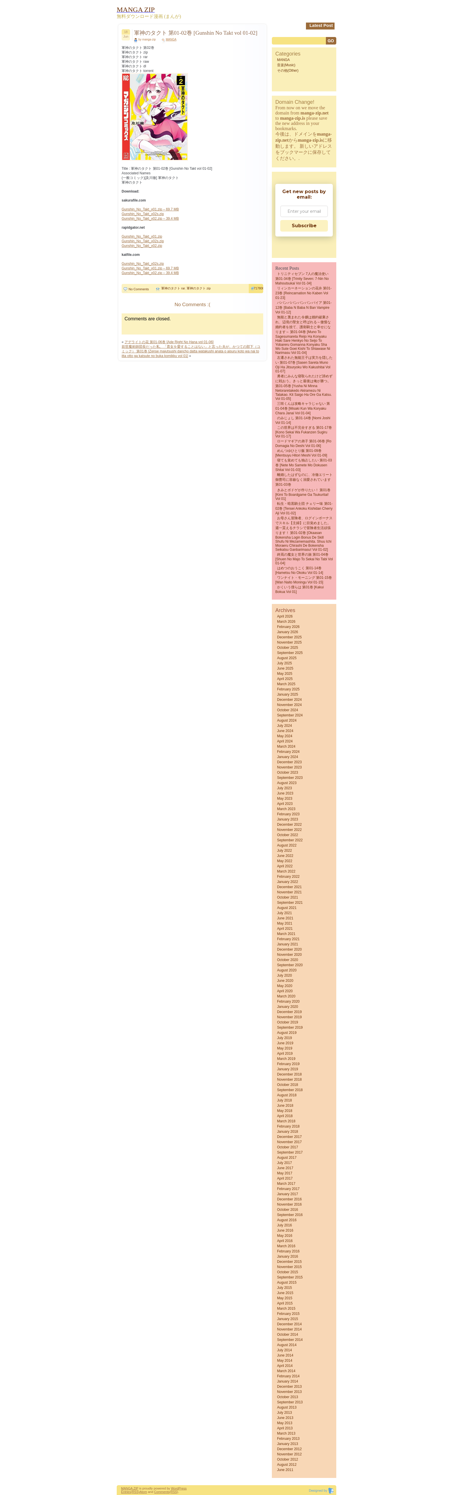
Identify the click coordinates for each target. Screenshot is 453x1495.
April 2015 (285, 1303)
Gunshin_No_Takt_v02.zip (142, 246)
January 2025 (287, 694)
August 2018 (286, 1095)
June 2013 (285, 1418)
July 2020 (284, 975)
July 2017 (284, 1163)
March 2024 (286, 746)
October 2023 (287, 772)
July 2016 (284, 1225)
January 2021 (287, 944)
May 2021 (284, 923)
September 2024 (290, 715)
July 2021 (284, 913)
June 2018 (285, 1106)
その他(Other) (287, 71)
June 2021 (285, 918)
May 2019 (284, 1048)
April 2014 (285, 1366)
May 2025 (284, 674)
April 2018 (285, 1116)
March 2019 (286, 1059)
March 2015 (286, 1308)
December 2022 (289, 825)
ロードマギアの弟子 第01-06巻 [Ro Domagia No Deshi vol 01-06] (303, 443)
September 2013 (290, 1402)
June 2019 (285, 1043)
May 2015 (284, 1298)
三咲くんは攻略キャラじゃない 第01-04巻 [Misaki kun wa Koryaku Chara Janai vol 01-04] (302, 408)
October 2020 (287, 960)
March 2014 (286, 1371)
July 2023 (284, 788)
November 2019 (289, 1017)
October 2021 (287, 897)
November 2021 (289, 892)
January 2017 (287, 1194)
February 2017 (288, 1189)
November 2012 (289, 1454)
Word (175, 1488)
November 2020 (289, 955)
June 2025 (285, 668)
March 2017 (286, 1184)
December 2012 (289, 1449)
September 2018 (290, 1090)
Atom (143, 1492)
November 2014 (289, 1329)
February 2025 (288, 689)
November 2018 (289, 1080)
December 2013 (289, 1387)
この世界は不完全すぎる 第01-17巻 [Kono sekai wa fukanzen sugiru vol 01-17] (303, 432)
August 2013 (286, 1407)
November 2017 (289, 1142)
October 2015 (287, 1272)
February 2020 (288, 1001)
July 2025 (284, 663)
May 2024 (284, 736)
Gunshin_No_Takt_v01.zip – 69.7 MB (150, 209)
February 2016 (288, 1251)
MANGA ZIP (129, 1488)
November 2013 (289, 1392)
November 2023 (289, 767)
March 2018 (286, 1121)
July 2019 (284, 1038)
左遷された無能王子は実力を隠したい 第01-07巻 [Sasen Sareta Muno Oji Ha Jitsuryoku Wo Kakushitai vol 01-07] (304, 364)
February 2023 (288, 814)
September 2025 (290, 653)
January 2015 (287, 1319)
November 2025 (289, 642)
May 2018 (284, 1111)
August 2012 (286, 1465)
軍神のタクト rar (173, 288)
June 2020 (285, 981)
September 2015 (290, 1277)
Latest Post (321, 25)
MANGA (171, 39)
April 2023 (285, 804)
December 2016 (289, 1199)
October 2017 (287, 1147)
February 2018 (288, 1126)
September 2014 (290, 1340)
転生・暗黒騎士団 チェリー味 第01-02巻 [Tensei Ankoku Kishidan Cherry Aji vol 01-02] (304, 508)
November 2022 (289, 830)
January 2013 (287, 1444)
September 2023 (290, 778)
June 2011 (285, 1470)
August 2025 (286, 658)
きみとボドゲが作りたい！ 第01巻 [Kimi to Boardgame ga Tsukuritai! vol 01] (303, 494)
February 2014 (288, 1376)
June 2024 (285, 731)
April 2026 (285, 616)
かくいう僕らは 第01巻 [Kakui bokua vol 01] (299, 589)
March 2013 (286, 1433)
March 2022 (286, 871)
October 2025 (287, 648)
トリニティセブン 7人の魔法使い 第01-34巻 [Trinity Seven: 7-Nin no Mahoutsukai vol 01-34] (302, 278)
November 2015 (289, 1267)
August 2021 (286, 908)
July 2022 (284, 851)
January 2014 (287, 1381)
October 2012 (287, 1459)
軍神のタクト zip (199, 288)
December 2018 (289, 1074)
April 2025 (285, 679)
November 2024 (289, 705)
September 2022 (290, 840)
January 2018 (287, 1132)
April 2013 (285, 1428)
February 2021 (288, 939)
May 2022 (284, 861)
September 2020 (290, 965)
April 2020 (285, 991)
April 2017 (285, 1178)
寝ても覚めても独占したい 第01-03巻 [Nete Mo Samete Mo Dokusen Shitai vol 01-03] (303, 465)
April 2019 (285, 1054)
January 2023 (287, 819)
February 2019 (288, 1064)
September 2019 (290, 1027)
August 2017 (286, 1158)
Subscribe (304, 225)
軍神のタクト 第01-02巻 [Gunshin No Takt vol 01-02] (195, 33)
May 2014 (284, 1361)
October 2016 (287, 1210)
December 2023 (289, 762)
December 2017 (289, 1137)
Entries (126, 1492)
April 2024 (285, 741)
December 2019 (289, 1012)
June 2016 (285, 1230)
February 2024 (288, 752)
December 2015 (289, 1262)
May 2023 (284, 799)
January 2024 (287, 757)
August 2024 (286, 720)
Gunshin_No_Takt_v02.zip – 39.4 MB (150, 219)
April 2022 (285, 866)
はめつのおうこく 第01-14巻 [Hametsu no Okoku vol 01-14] (299, 570)
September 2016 (290, 1215)
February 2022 (288, 877)
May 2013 (284, 1423)
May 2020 (284, 986)
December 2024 (289, 700)
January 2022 (287, 882)
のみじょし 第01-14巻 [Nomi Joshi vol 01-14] (302, 420)
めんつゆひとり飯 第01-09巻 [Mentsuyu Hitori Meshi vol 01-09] (301, 453)
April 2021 (285, 929)
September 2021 (290, 903)
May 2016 (284, 1236)
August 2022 (286, 845)
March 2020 (286, 996)
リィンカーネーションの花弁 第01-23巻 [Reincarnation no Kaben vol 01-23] (303, 293)
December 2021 (289, 887)
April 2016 (285, 1241)
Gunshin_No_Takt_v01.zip (142, 236)
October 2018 (287, 1085)
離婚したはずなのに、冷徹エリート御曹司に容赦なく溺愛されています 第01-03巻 (304, 480)
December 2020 (289, 949)
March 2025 (286, 684)
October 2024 (287, 710)
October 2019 (287, 1022)
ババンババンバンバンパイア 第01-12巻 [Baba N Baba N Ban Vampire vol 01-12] (303, 307)
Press (183, 1488)
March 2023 (286, 809)
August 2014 (286, 1345)
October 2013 (287, 1397)
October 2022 (287, 835)
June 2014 (285, 1355)
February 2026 (288, 627)
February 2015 (288, 1314)
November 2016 (289, 1204)
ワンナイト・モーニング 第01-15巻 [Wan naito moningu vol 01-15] (303, 580)
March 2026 (286, 622)
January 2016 (287, 1256)
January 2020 (287, 1007)
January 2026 (287, 632)
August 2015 (286, 1282)
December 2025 (289, 637)
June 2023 (285, 793)
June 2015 (285, 1293)
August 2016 (286, 1220)
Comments (161, 1492)
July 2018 (284, 1100)
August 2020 (286, 970)
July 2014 (284, 1350)
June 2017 (285, 1168)
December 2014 (289, 1324)
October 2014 (287, 1335)
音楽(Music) (286, 65)
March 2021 (286, 934)
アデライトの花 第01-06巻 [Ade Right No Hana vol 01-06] (169, 342)
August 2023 (286, 783)
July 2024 (284, 726)
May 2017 (284, 1173)
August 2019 (286, 1033)
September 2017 (290, 1152)
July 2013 (284, 1413)
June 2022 (285, 856)
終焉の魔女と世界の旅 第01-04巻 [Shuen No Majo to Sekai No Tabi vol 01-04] (304, 558)
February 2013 (288, 1439)
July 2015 (284, 1288)
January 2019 (287, 1069)
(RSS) (135, 1492)
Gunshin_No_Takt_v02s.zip (143, 214)
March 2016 (286, 1246)
